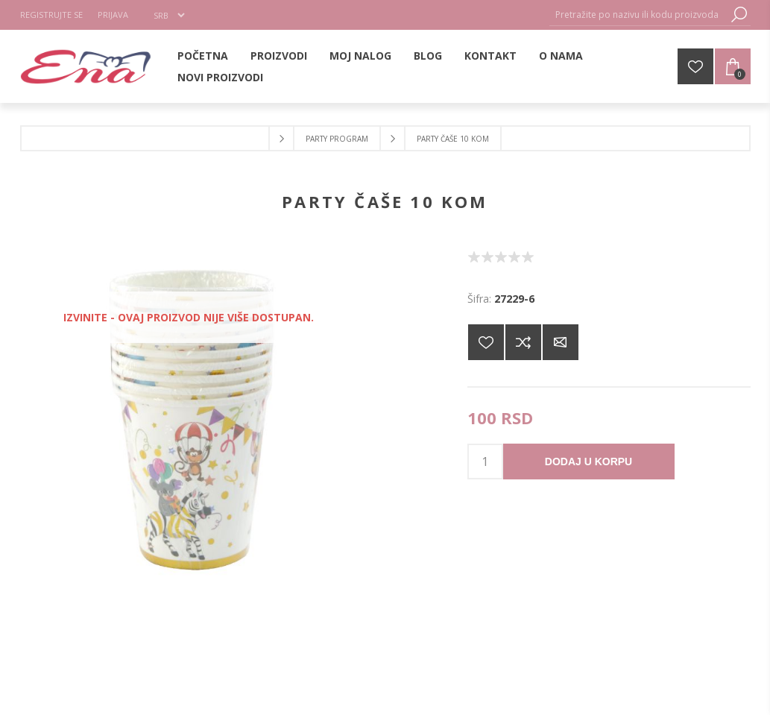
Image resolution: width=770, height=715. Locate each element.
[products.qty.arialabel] (485, 461)
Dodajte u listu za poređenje (523, 342)
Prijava (113, 14)
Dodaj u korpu (588, 461)
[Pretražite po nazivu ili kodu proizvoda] (638, 14)
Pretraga (739, 14)
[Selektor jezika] (169, 15)
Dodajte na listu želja (486, 342)
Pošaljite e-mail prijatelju (560, 342)
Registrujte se (51, 14)
